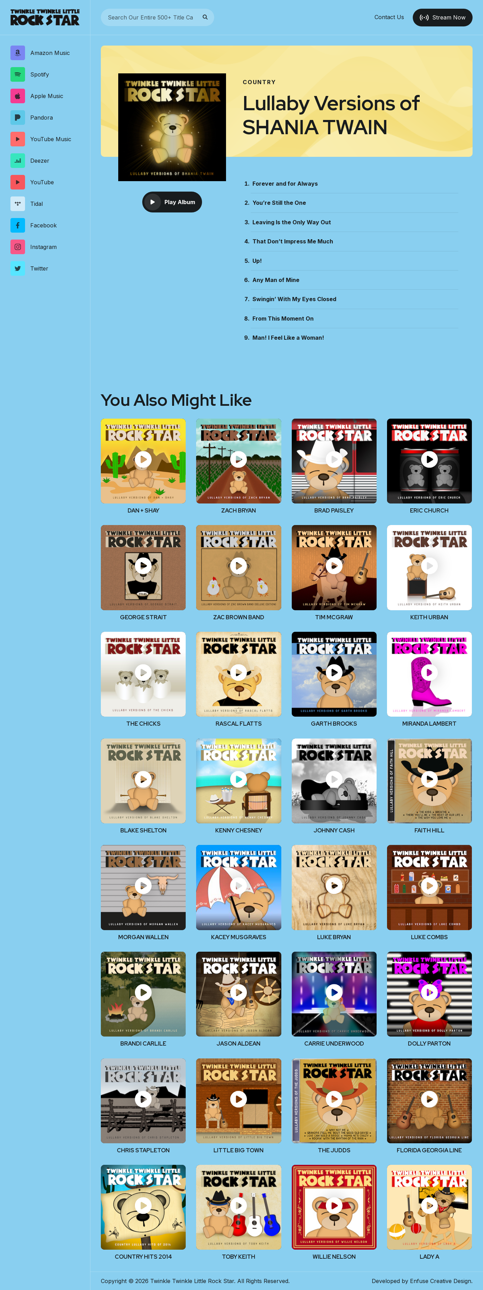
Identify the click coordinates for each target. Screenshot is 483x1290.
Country (259, 82)
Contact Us (389, 17)
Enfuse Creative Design (440, 1280)
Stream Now (443, 17)
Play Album (169, 202)
